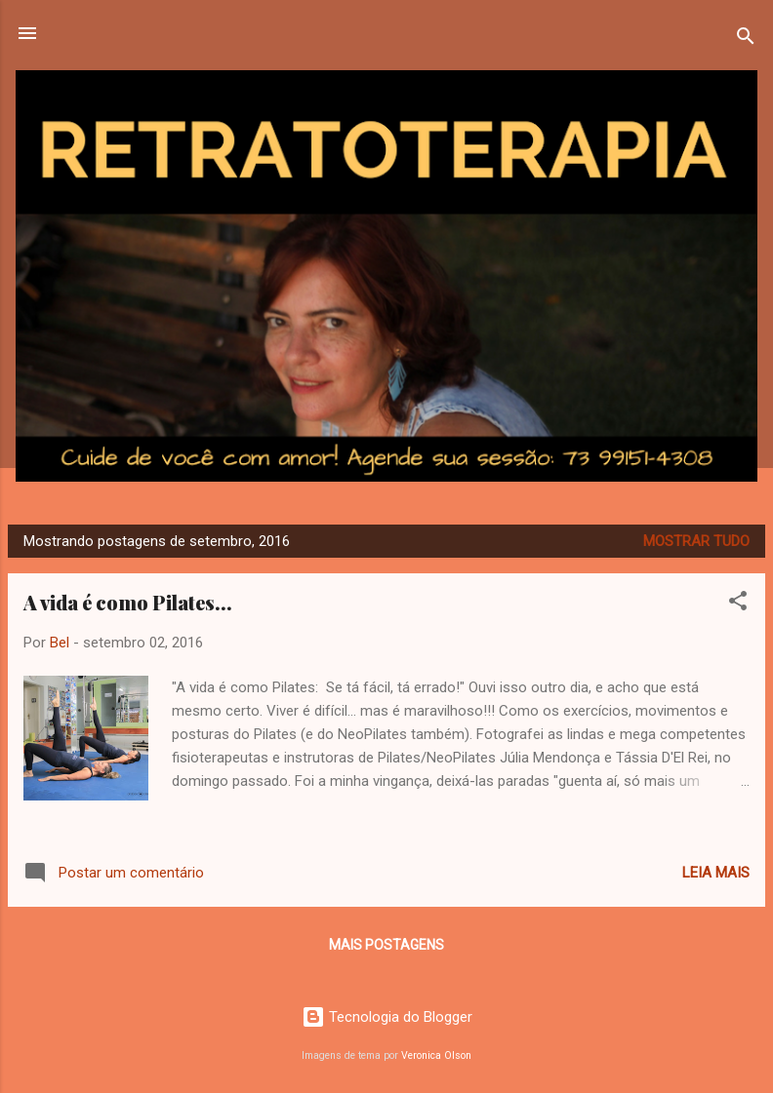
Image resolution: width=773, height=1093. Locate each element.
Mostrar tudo (696, 541)
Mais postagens (386, 945)
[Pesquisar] (745, 39)
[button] (738, 604)
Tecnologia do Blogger (387, 1017)
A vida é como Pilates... (127, 602)
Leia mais (716, 872)
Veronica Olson (436, 1055)
